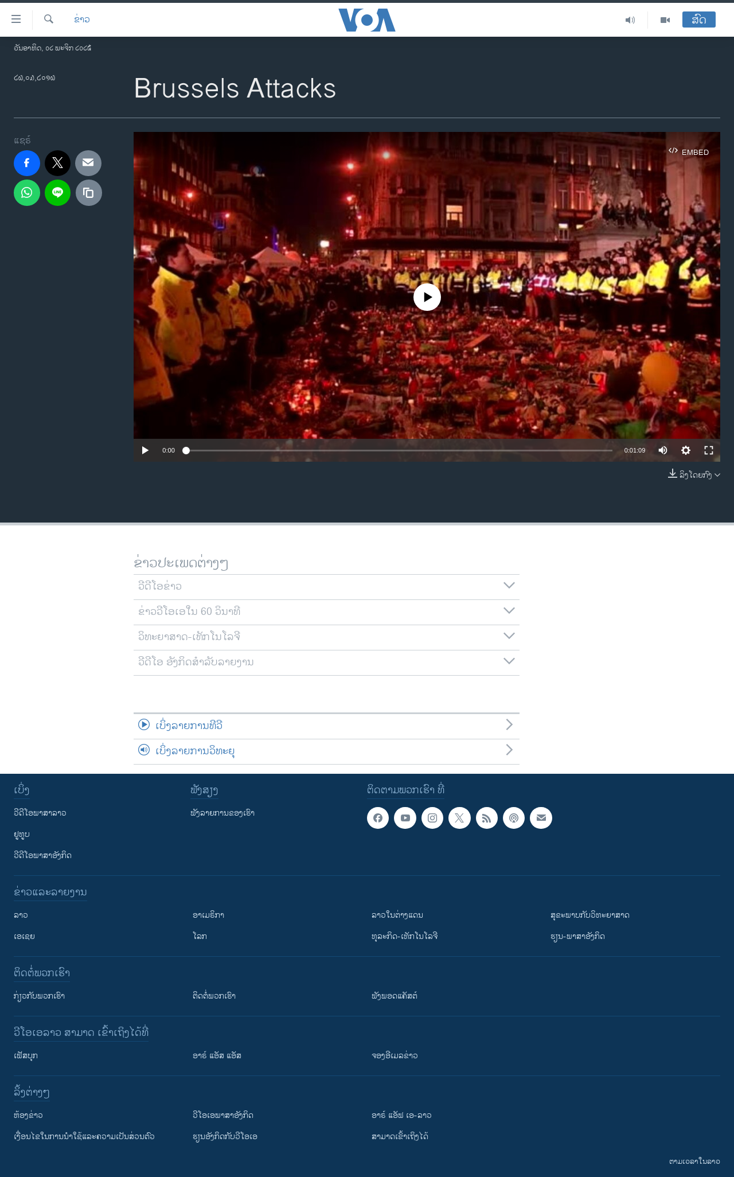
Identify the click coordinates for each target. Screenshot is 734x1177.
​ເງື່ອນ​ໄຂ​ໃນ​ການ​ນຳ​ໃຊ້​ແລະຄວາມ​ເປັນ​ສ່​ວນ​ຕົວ (84, 1137)
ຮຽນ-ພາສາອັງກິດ (577, 936)
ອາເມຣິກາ (208, 915)
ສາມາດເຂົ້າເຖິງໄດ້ (400, 1137)
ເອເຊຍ (24, 936)
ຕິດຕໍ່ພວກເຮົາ (214, 996)
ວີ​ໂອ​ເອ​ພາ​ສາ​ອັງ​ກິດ (223, 1115)
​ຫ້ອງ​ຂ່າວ (28, 1115)
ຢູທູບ (22, 834)
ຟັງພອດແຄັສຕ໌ (394, 996)
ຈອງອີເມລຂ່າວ (395, 1056)
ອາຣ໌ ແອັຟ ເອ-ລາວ (402, 1115)
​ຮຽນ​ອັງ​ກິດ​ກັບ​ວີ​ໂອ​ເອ (225, 1137)
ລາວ (21, 915)
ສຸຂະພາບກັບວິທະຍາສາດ (590, 915)
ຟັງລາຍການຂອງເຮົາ (222, 813)
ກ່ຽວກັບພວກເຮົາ (39, 996)
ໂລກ (200, 936)
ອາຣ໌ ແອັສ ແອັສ (217, 1056)
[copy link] (89, 193)
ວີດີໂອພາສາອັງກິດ (43, 855)
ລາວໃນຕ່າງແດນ (397, 915)
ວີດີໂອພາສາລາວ (40, 813)
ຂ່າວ (82, 20)
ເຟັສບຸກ (26, 1056)
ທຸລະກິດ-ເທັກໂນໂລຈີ (405, 936)
